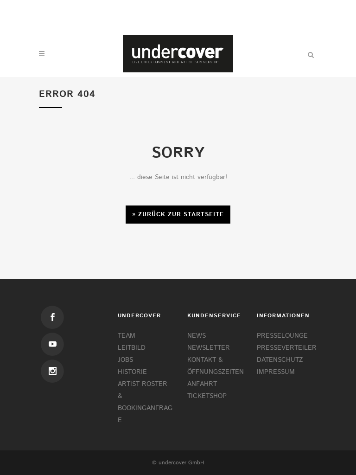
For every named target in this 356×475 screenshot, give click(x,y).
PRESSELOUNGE (282, 335)
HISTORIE (132, 372)
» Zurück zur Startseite (178, 214)
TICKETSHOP (207, 396)
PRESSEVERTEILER (287, 348)
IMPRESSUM (276, 372)
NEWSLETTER (208, 348)
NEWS (196, 335)
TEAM (126, 335)
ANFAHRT (202, 384)
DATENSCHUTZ (280, 360)
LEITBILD (132, 348)
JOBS (125, 360)
